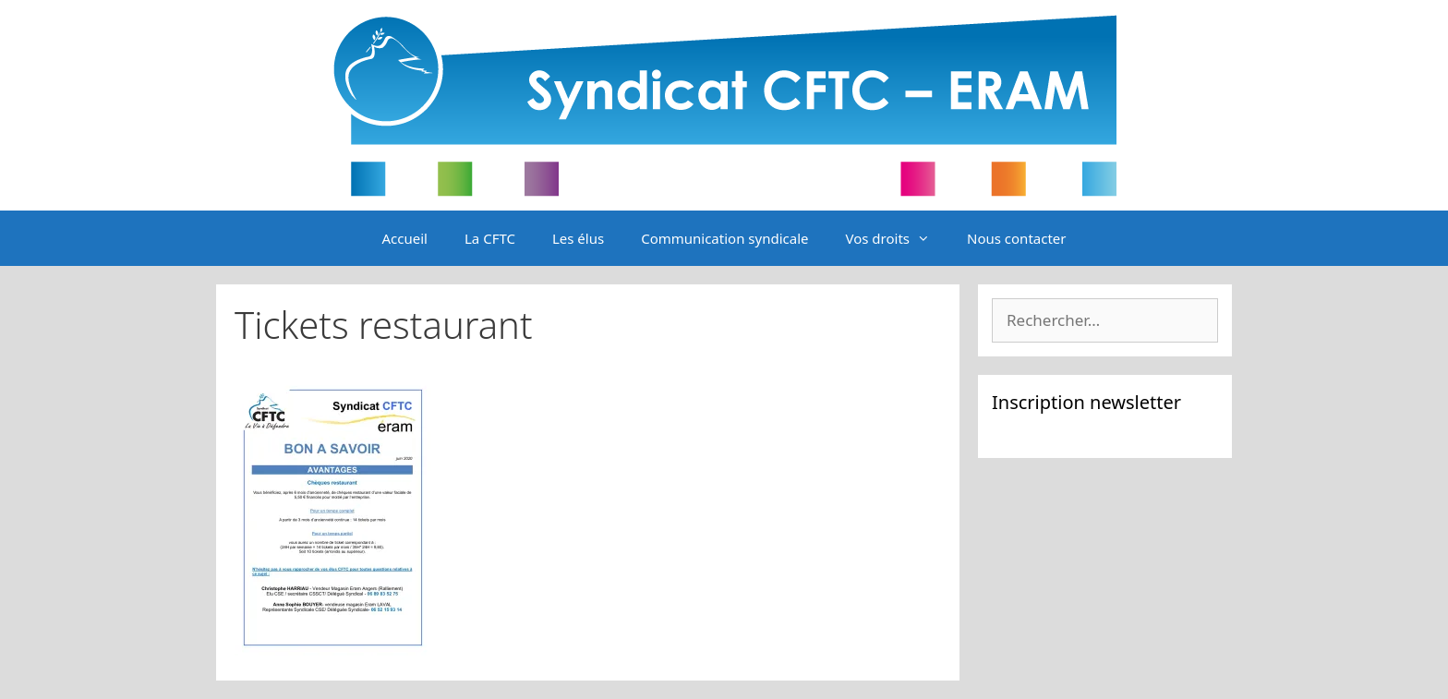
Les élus (578, 238)
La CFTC (490, 238)
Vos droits (896, 238)
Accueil (405, 238)
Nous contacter (1016, 238)
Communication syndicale (724, 238)
